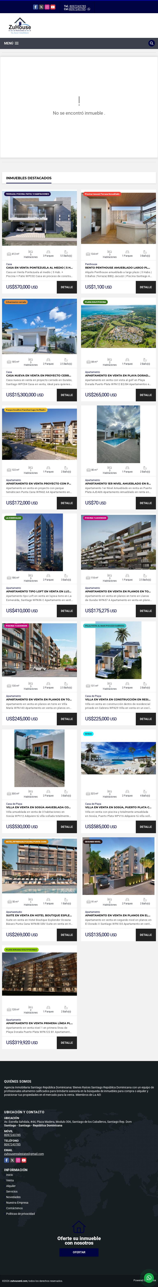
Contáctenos (14, 1208)
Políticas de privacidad (20, 1213)
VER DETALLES (39, 218)
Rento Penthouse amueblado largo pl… (117, 267)
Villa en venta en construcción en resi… (117, 699)
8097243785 (78, 6)
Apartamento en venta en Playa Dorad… (117, 375)
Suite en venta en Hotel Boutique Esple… (39, 915)
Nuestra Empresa (17, 1202)
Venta (10, 1180)
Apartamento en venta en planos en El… (117, 915)
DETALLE (67, 287)
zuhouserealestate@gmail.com (24, 1153)
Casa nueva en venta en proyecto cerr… (38, 375)
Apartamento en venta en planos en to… (118, 591)
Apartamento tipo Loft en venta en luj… (38, 591)
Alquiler (11, 1186)
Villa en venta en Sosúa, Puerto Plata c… (118, 807)
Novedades (13, 1197)
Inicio (9, 1174)
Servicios (11, 1191)
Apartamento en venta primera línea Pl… (39, 1023)
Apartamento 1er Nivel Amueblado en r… (118, 483)
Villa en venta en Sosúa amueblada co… (38, 807)
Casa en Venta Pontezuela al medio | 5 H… (39, 267)
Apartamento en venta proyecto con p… (38, 483)
